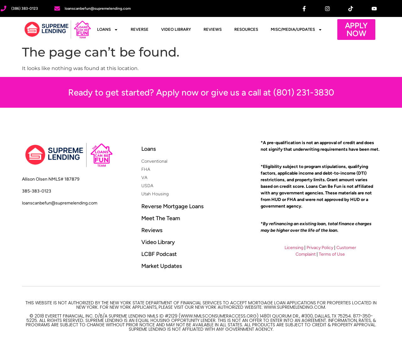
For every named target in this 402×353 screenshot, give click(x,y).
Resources (246, 29)
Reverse (140, 29)
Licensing (294, 247)
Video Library (176, 29)
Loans (107, 29)
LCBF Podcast (159, 254)
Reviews (213, 29)
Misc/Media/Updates (296, 29)
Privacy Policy (320, 247)
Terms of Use (332, 254)
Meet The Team (160, 218)
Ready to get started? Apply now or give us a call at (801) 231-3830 (201, 92)
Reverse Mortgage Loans (172, 206)
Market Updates (161, 266)
